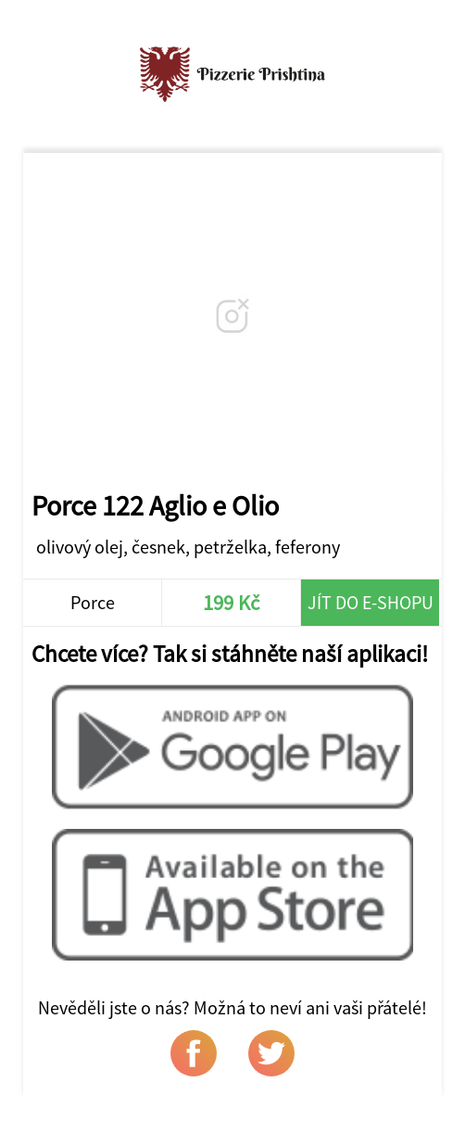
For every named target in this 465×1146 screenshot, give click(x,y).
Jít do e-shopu (371, 602)
